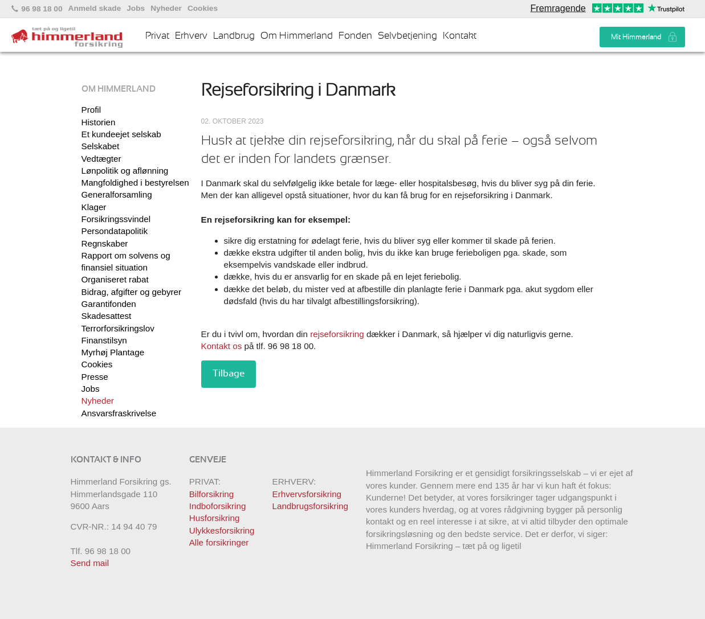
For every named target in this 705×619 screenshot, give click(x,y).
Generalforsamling (116, 194)
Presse (94, 377)
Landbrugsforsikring (310, 506)
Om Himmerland (296, 35)
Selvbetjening (407, 35)
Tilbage (228, 373)
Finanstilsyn (104, 340)
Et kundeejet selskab (121, 134)
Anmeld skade (94, 8)
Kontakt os (221, 346)
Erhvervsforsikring (307, 494)
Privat (157, 35)
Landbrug (234, 35)
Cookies (203, 8)
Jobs (136, 8)
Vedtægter (101, 158)
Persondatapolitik (114, 231)
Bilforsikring (211, 494)
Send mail (90, 563)
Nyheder (166, 8)
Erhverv (191, 35)
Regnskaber (104, 243)
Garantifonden (108, 304)
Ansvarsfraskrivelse (119, 413)
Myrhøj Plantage (113, 352)
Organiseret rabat (115, 279)
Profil (91, 109)
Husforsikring (214, 518)
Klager (94, 207)
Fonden (355, 35)
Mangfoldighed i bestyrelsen (135, 182)
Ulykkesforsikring (222, 530)
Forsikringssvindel (116, 219)
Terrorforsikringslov (117, 328)
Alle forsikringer (219, 542)
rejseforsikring (337, 334)
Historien (98, 122)
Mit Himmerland (636, 37)
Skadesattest (106, 316)
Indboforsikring (217, 506)
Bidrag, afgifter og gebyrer (131, 292)
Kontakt (459, 35)
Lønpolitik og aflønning (125, 170)
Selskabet (100, 146)
